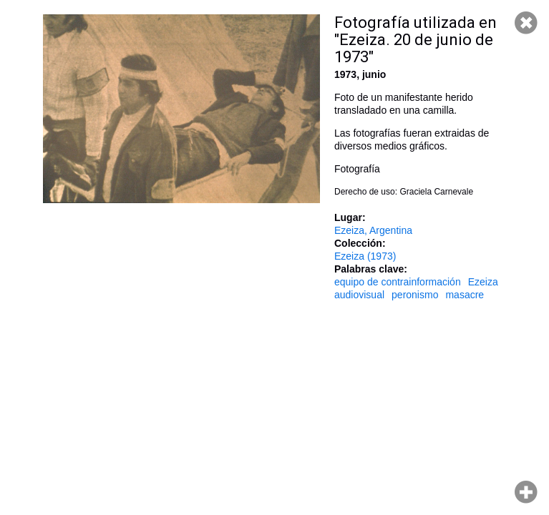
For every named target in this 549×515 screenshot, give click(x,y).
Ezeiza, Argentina (373, 230)
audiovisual (359, 294)
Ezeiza (483, 282)
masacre (464, 294)
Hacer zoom (526, 492)
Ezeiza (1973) (365, 256)
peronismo (415, 294)
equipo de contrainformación (397, 282)
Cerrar (526, 23)
